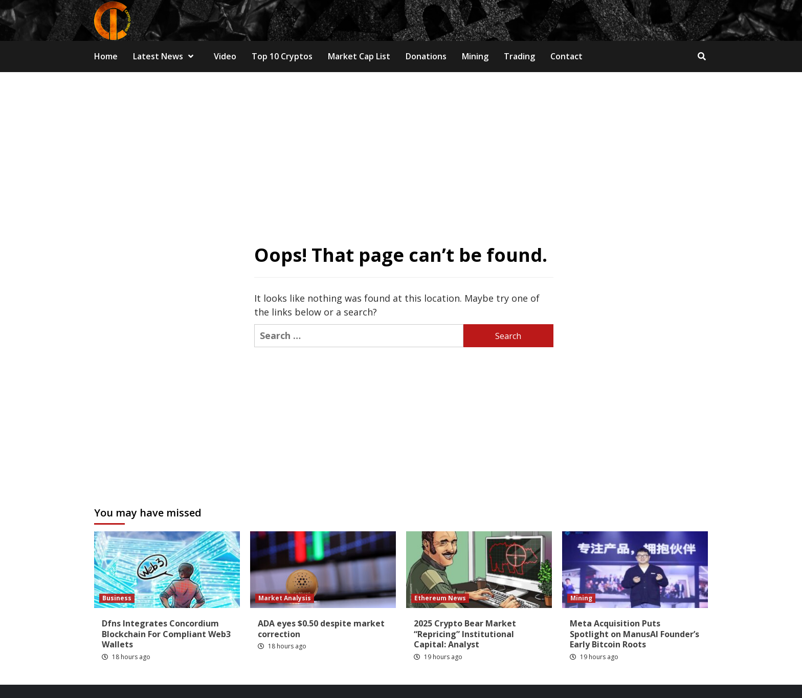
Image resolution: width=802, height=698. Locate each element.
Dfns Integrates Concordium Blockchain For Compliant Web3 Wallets (166, 634)
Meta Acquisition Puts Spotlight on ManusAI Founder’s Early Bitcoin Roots (634, 634)
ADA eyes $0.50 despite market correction (321, 629)
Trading (519, 56)
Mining (475, 56)
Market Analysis (284, 598)
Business (116, 598)
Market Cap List (359, 56)
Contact (566, 56)
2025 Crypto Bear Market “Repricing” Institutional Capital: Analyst (465, 634)
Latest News (165, 56)
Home (106, 56)
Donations (426, 56)
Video (225, 56)
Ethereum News (440, 598)
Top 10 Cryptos (282, 56)
